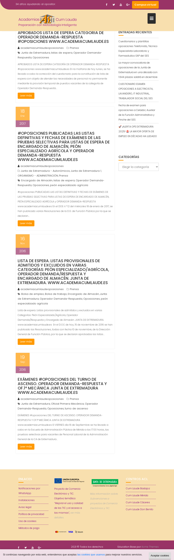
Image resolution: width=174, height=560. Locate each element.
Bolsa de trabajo (56, 294)
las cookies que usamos (91, 554)
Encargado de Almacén (36, 180)
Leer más (26, 95)
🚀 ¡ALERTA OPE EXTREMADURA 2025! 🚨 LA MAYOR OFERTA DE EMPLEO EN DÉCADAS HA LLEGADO (138, 131)
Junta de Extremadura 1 (86, 171)
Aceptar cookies (160, 555)
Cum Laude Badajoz (138, 488)
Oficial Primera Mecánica (67, 404)
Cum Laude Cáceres (138, 502)
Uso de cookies (27, 521)
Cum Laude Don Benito (139, 509)
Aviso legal (24, 507)
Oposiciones (41, 57)
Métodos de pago (29, 528)
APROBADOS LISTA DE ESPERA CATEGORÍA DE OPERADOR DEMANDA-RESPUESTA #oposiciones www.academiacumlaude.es (63, 37)
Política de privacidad (31, 514)
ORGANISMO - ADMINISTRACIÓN (38, 176)
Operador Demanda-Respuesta (61, 299)
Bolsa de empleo (32, 294)
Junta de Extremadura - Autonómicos (45, 171)
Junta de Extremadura (35, 53)
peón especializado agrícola (69, 185)
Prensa (74, 48)
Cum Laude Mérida (137, 495)
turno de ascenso (76, 408)
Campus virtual (145, 5)
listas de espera (61, 53)
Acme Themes (150, 546)
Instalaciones (26, 500)
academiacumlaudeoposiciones (41, 48)
